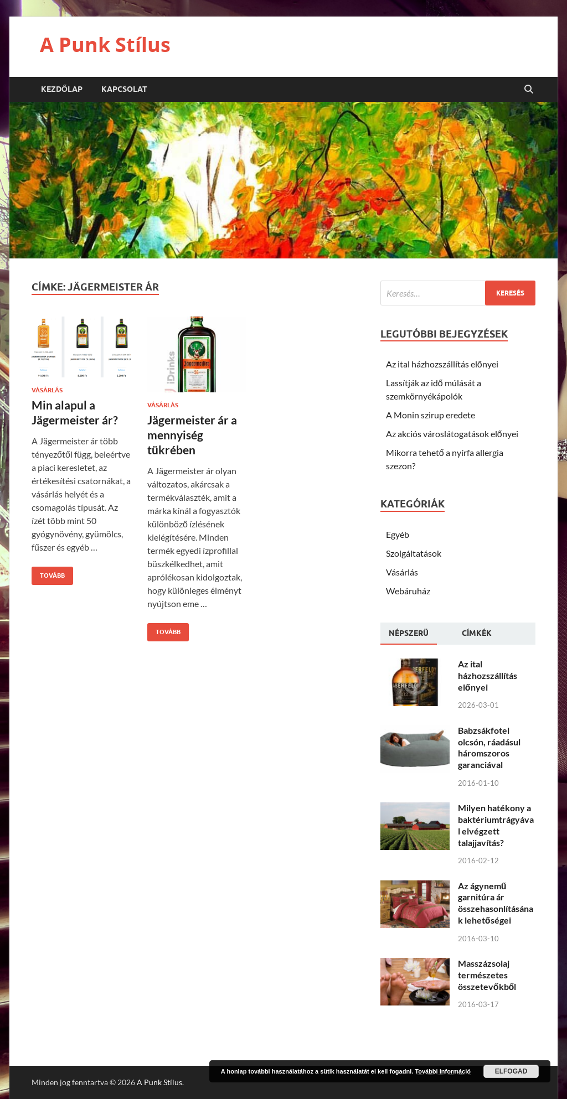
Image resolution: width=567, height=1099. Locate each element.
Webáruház (408, 590)
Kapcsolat (124, 89)
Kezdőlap (62, 89)
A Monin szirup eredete (430, 414)
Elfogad (511, 1071)
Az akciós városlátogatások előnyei (452, 433)
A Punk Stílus (105, 44)
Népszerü (409, 633)
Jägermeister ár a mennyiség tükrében (192, 435)
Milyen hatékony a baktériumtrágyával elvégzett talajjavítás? (496, 824)
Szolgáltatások (413, 553)
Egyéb (397, 534)
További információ (443, 1071)
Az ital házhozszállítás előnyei (442, 364)
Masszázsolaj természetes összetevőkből (487, 975)
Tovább (48, 573)
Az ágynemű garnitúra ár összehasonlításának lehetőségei (495, 902)
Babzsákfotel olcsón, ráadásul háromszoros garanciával (489, 747)
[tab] (408, 634)
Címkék (477, 633)
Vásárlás (47, 390)
